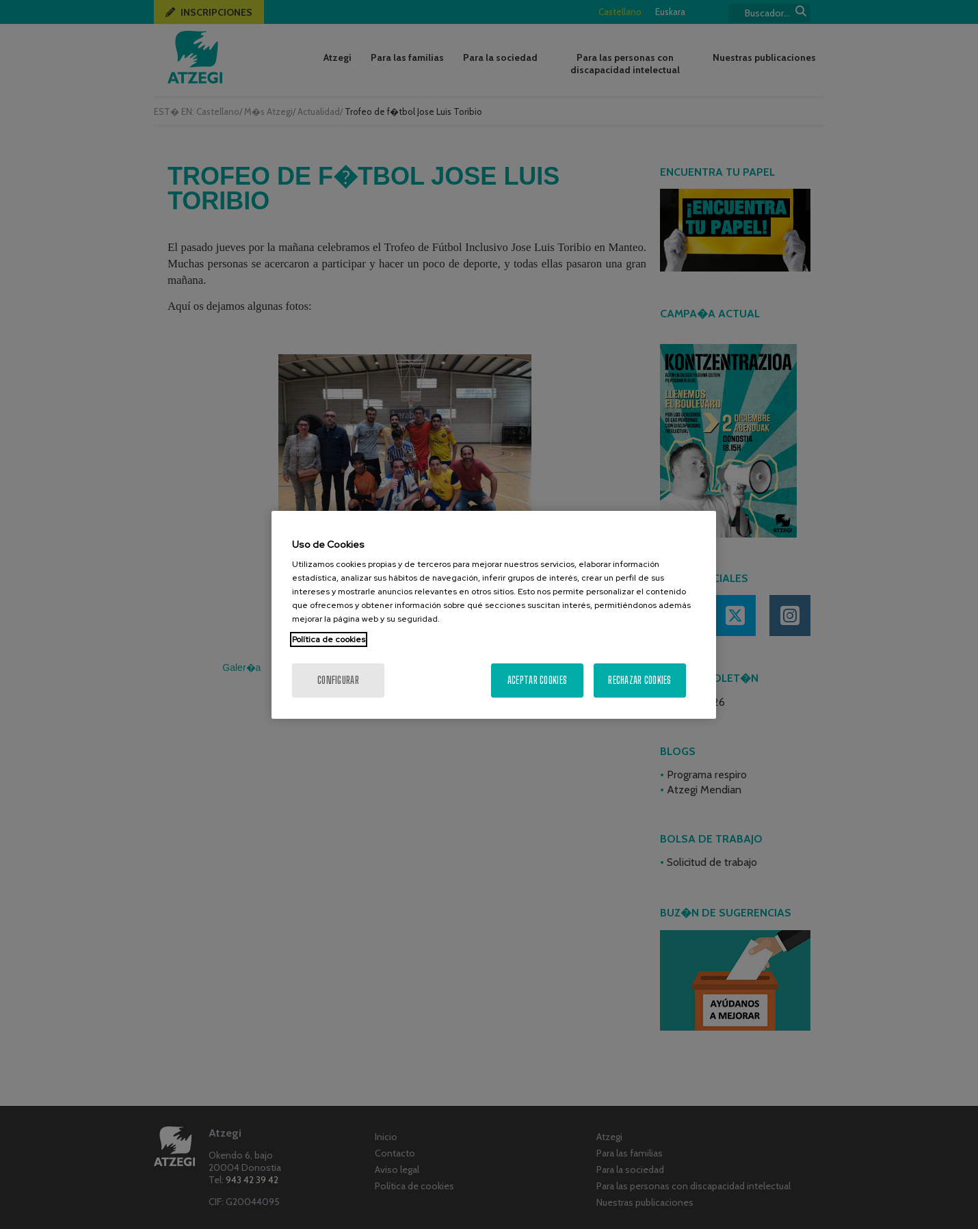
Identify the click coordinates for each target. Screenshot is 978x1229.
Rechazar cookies (639, 680)
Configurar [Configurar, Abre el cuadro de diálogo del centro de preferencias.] (338, 680)
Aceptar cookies (537, 680)
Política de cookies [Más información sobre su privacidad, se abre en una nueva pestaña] (328, 639)
